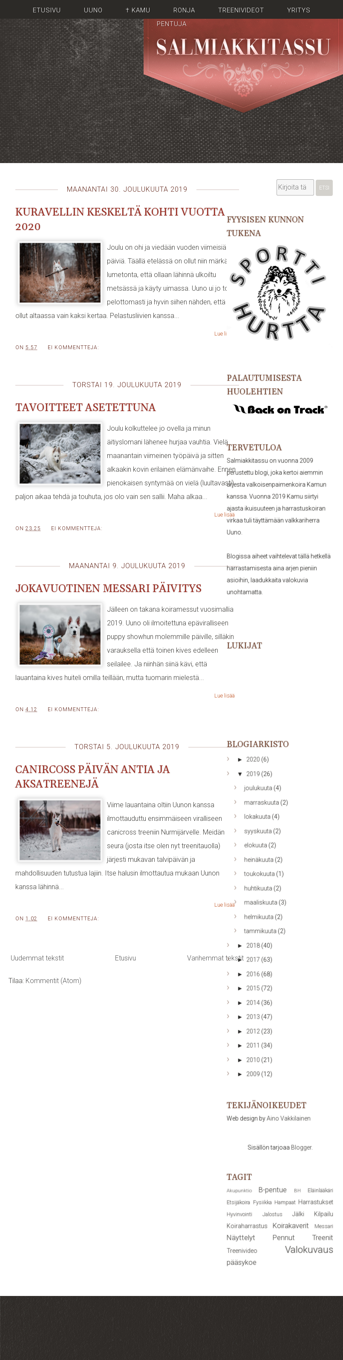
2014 (253, 1002)
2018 (253, 945)
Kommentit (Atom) (53, 981)
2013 (253, 1016)
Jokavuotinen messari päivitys (108, 589)
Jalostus (272, 1214)
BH (297, 1191)
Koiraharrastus (247, 1226)
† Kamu (138, 10)
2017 (253, 959)
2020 (253, 759)
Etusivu (47, 10)
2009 (253, 1074)
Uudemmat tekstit (37, 958)
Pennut (284, 1237)
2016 (253, 974)
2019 (253, 773)
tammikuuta (261, 931)
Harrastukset (315, 1202)
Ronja (184, 10)
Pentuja (172, 24)
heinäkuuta (259, 859)
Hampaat (285, 1202)
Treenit (322, 1237)
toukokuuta (260, 873)
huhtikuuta (259, 888)
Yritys (299, 10)
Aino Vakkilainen (289, 1118)
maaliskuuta (261, 902)
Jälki (298, 1214)
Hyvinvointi (239, 1214)
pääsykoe (242, 1262)
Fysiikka (262, 1202)
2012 (253, 1031)
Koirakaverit (291, 1225)
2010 (253, 1059)
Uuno (93, 10)
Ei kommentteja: (73, 347)
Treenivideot (241, 10)
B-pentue (273, 1189)
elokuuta (256, 845)
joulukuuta (259, 788)
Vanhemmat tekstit (215, 958)
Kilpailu (323, 1214)
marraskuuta (262, 802)
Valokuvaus (309, 1249)
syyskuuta (258, 831)
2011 (253, 1045)
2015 (253, 988)
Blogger (301, 1147)
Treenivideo (242, 1250)
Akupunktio (239, 1191)
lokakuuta (258, 816)
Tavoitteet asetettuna (85, 408)
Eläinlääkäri (320, 1190)
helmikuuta (259, 916)
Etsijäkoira (238, 1202)
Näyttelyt (241, 1237)
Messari (323, 1226)
